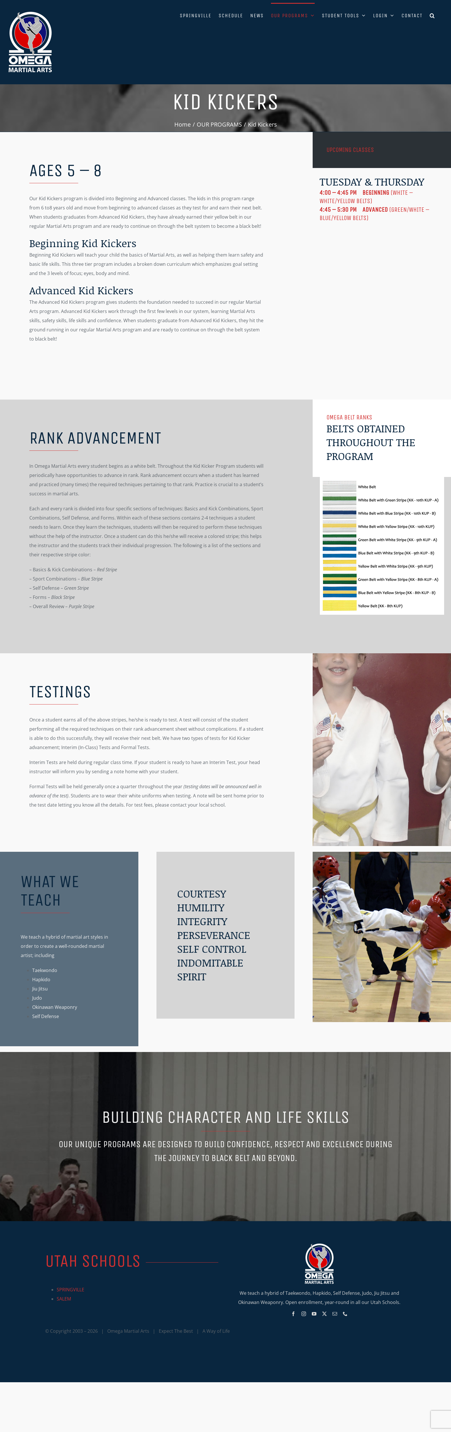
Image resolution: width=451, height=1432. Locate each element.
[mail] (334, 1313)
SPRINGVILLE (70, 1289)
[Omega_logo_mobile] (319, 1246)
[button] (432, 15)
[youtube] (314, 1313)
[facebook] (293, 1313)
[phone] (345, 1313)
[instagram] (303, 1313)
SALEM (64, 1299)
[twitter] (324, 1313)
